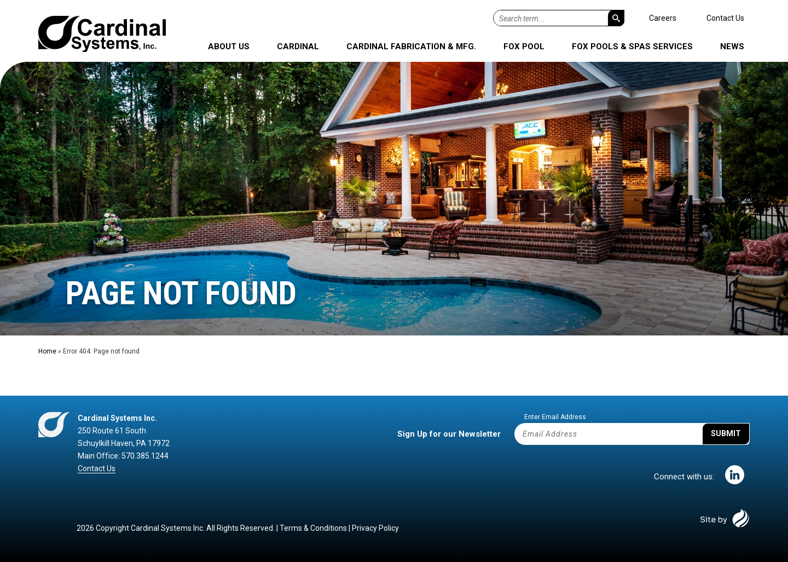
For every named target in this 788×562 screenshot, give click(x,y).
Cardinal (298, 46)
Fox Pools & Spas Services (632, 46)
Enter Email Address (555, 417)
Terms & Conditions (313, 528)
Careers (662, 18)
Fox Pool (523, 46)
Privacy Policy (375, 528)
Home (47, 351)
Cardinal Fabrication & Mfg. (411, 46)
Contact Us (725, 18)
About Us (229, 46)
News (732, 46)
